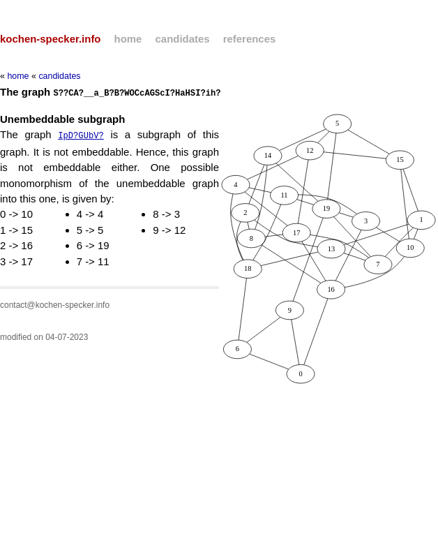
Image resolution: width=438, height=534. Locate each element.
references (249, 39)
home (128, 39)
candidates (183, 39)
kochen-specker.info (50, 39)
